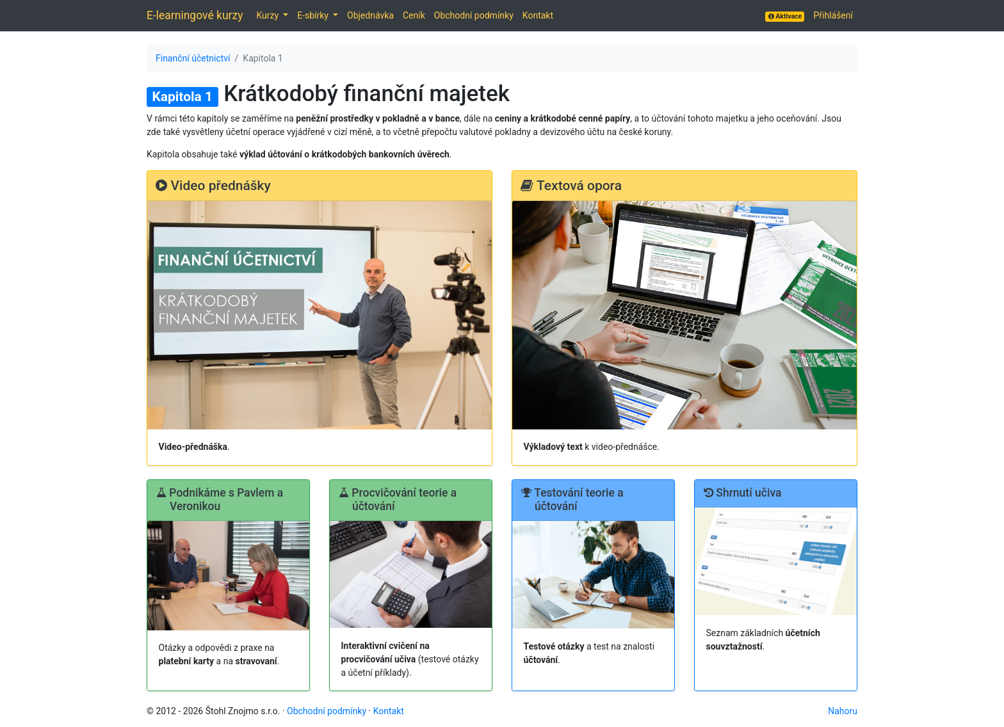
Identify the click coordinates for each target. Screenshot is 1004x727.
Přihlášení (833, 15)
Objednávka (370, 15)
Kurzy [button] (268, 15)
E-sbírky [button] (313, 15)
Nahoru (842, 711)
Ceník (414, 15)
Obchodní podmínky (474, 15)
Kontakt (537, 15)
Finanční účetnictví (193, 58)
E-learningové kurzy (195, 15)
